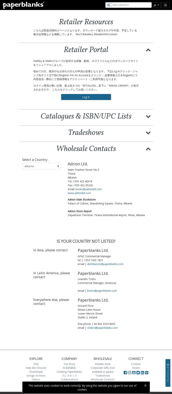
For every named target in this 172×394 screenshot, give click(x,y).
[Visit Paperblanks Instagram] (129, 372)
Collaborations (69, 379)
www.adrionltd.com (79, 193)
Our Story (69, 364)
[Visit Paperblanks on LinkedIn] (143, 372)
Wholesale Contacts (103, 379)
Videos (36, 379)
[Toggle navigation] (165, 5)
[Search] (131, 5)
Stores (136, 368)
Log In (86, 97)
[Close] (145, 385)
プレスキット (69, 375)
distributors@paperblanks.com (105, 264)
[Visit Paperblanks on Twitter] (138, 372)
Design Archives (36, 375)
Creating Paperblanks (69, 371)
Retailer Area (102, 364)
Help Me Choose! (36, 368)
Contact (136, 364)
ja (155, 5)
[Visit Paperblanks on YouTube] (134, 372)
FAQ (36, 364)
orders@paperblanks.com (102, 328)
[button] (148, 49)
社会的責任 (69, 368)
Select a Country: (35, 160)
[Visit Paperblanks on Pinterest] (146, 372)
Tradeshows (102, 375)
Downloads (36, 371)
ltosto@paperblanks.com (102, 290)
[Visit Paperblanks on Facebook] (125, 372)
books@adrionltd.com (89, 189)
